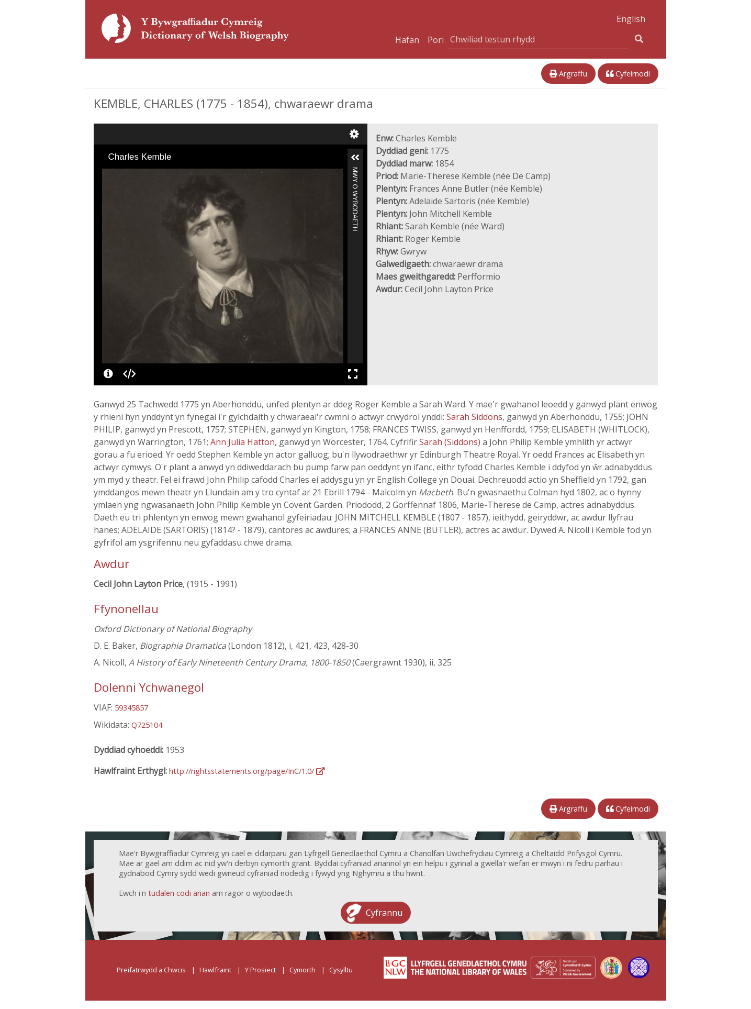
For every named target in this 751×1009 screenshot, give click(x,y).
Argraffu (568, 74)
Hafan (407, 40)
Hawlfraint (215, 969)
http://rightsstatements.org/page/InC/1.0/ (246, 771)
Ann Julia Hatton (242, 442)
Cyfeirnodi (628, 74)
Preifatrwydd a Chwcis (151, 969)
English (631, 19)
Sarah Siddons (474, 417)
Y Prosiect (260, 969)
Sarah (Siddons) (451, 442)
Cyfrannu (384, 912)
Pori (436, 40)
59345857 (131, 708)
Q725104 (146, 725)
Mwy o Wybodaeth (354, 171)
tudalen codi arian (179, 893)
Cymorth (302, 969)
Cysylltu (341, 969)
